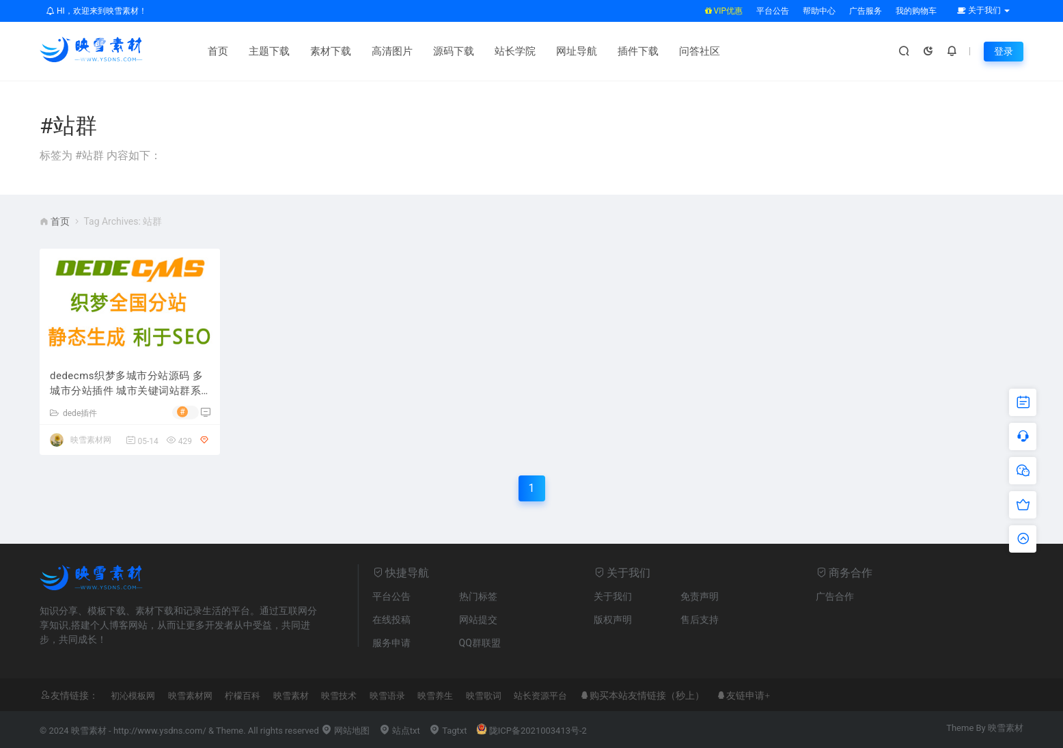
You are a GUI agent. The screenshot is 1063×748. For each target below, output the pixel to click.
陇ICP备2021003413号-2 (531, 730)
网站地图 (345, 730)
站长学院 (515, 51)
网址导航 (576, 51)
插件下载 (638, 51)
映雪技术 (339, 696)
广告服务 (865, 11)
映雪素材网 (90, 440)
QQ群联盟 (480, 642)
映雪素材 (291, 696)
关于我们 (613, 596)
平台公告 (772, 11)
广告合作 (835, 596)
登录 (1003, 51)
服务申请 (391, 642)
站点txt (399, 730)
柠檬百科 (242, 696)
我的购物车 (916, 11)
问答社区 (699, 51)
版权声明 (613, 619)
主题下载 (269, 51)
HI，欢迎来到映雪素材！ (96, 11)
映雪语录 (387, 696)
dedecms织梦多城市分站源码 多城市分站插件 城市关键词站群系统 (126, 384)
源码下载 (453, 51)
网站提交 (478, 619)
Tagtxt (448, 730)
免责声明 (699, 596)
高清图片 (392, 51)
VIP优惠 (724, 11)
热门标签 (478, 596)
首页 (218, 51)
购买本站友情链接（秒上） (647, 695)
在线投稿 (391, 619)
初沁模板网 (133, 696)
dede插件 (73, 413)
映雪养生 (435, 696)
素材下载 (330, 51)
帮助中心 (819, 11)
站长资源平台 (540, 696)
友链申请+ (748, 695)
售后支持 (699, 619)
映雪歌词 (483, 696)
